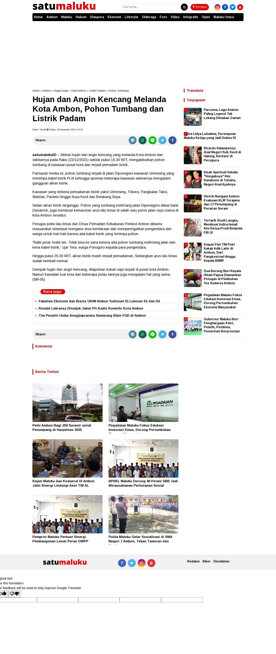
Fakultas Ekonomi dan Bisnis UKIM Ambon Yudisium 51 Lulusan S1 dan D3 (99, 301)
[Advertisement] (138, 51)
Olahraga (149, 17)
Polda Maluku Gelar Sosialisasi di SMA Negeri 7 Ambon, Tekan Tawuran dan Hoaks (140, 541)
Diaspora (97, 17)
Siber (206, 561)
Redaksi (193, 561)
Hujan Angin (61, 90)
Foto (163, 17)
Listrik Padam (97, 90)
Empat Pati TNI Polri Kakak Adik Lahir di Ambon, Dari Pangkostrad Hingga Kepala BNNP (219, 253)
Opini (206, 17)
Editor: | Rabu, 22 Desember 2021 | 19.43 (57, 129)
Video (175, 17)
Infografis (190, 17)
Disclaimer (221, 561)
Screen (200, 7)
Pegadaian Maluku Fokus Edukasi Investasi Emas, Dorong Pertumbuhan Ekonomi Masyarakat (140, 430)
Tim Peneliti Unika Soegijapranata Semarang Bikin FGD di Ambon (92, 315)
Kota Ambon (78, 90)
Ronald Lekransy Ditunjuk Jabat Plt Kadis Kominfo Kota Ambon (91, 308)
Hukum (81, 17)
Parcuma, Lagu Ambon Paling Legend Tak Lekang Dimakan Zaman (222, 114)
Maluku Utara (223, 17)
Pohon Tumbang (119, 90)
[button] (240, 15)
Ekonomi (114, 17)
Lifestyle (131, 17)
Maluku (66, 17)
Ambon (52, 17)
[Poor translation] (14, 594)
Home (38, 17)
